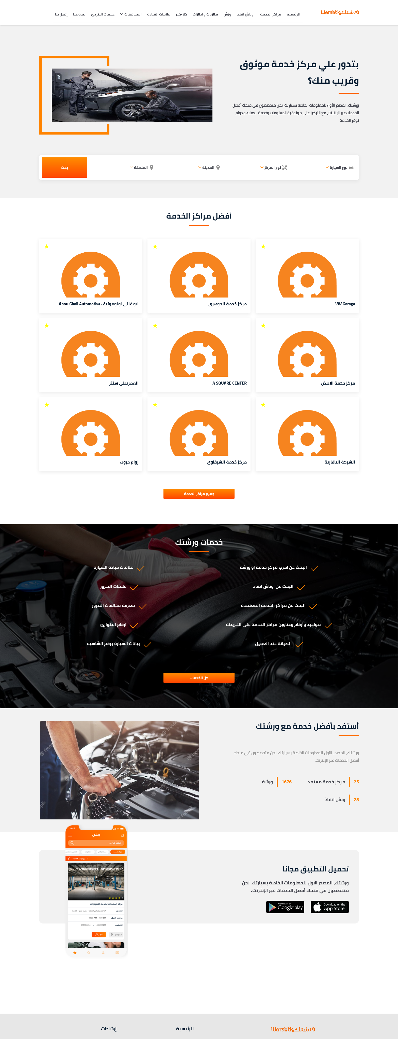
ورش (227, 12)
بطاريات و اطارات (205, 12)
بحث (64, 167)
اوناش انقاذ (246, 12)
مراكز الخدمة (270, 12)
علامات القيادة (158, 12)
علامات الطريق (102, 12)
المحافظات (133, 12)
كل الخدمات (199, 677)
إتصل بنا (61, 12)
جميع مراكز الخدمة (199, 493)
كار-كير (181, 12)
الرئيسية (293, 12)
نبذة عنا (79, 12)
